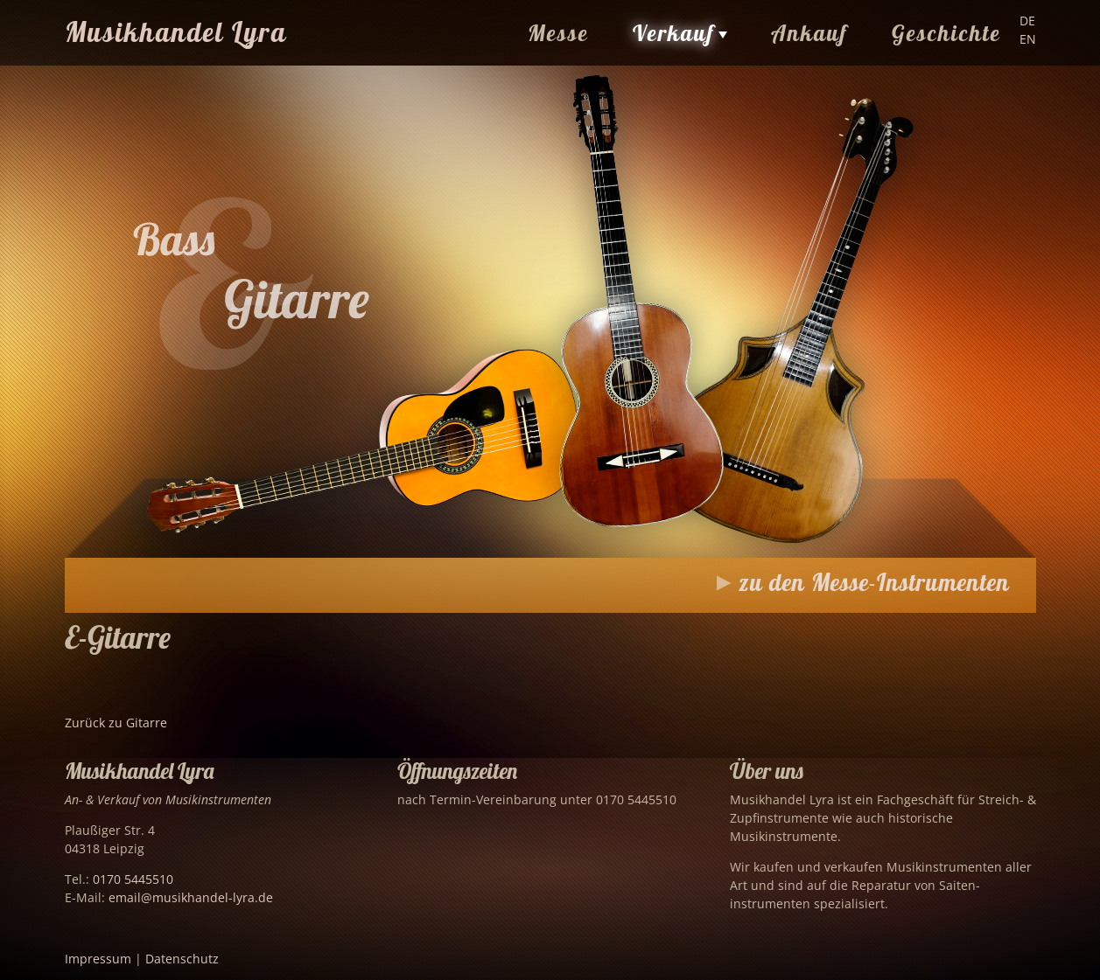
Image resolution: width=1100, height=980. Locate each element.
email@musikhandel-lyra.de (191, 897)
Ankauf (809, 32)
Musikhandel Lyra (176, 32)
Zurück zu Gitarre (116, 722)
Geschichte (946, 32)
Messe (558, 32)
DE (1027, 20)
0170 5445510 (133, 879)
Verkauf (674, 32)
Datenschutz (182, 958)
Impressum (98, 958)
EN (1027, 39)
